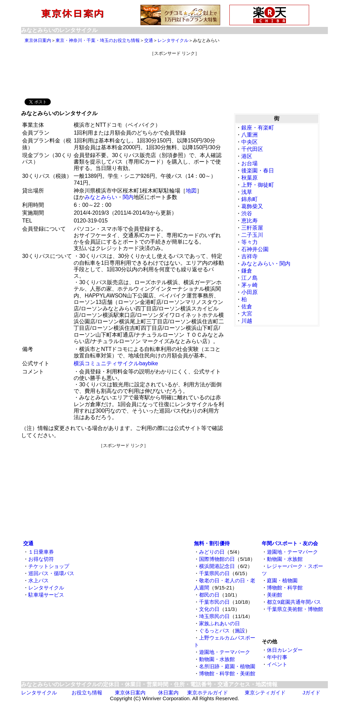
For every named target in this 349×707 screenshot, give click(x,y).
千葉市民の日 (214, 602)
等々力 (249, 242)
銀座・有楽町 (257, 127)
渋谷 (246, 213)
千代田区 (252, 149)
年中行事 (277, 657)
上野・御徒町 (257, 185)
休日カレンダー (285, 650)
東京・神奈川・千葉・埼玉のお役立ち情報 (98, 40)
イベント (277, 664)
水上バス (38, 580)
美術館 (274, 595)
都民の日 (209, 595)
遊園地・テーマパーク (224, 652)
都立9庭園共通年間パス (294, 602)
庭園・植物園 (282, 580)
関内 (128, 197)
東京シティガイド (265, 692)
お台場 (249, 163)
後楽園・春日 (257, 170)
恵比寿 (249, 221)
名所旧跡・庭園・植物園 (227, 666)
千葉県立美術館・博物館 (295, 609)
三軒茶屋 (252, 228)
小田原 (249, 292)
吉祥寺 (249, 256)
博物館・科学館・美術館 (227, 673)
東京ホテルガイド (207, 692)
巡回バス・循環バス (51, 573)
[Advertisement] (174, 72)
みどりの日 (212, 552)
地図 (191, 191)
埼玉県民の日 (214, 616)
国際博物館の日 (217, 559)
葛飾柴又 (252, 206)
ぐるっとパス (214, 630)
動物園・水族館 (217, 659)
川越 (246, 321)
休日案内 (168, 692)
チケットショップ (48, 566)
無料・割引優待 (212, 543)
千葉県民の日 (214, 573)
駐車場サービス (46, 595)
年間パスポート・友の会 (290, 543)
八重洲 (249, 135)
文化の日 (209, 609)
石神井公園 (255, 249)
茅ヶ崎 (249, 285)
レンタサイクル (172, 40)
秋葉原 (249, 178)
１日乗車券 (41, 552)
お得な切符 (41, 559)
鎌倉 (246, 271)
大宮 (246, 314)
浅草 (246, 192)
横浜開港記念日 (217, 566)
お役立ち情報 (87, 692)
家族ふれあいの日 (219, 623)
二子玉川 (252, 235)
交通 (148, 40)
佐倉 (246, 306)
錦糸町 (249, 199)
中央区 (249, 142)
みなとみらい (101, 197)
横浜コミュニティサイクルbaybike (116, 363)
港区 (246, 156)
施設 (240, 630)
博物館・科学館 (285, 587)
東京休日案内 (38, 40)
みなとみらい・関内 (265, 263)
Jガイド (312, 692)
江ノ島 (249, 278)
